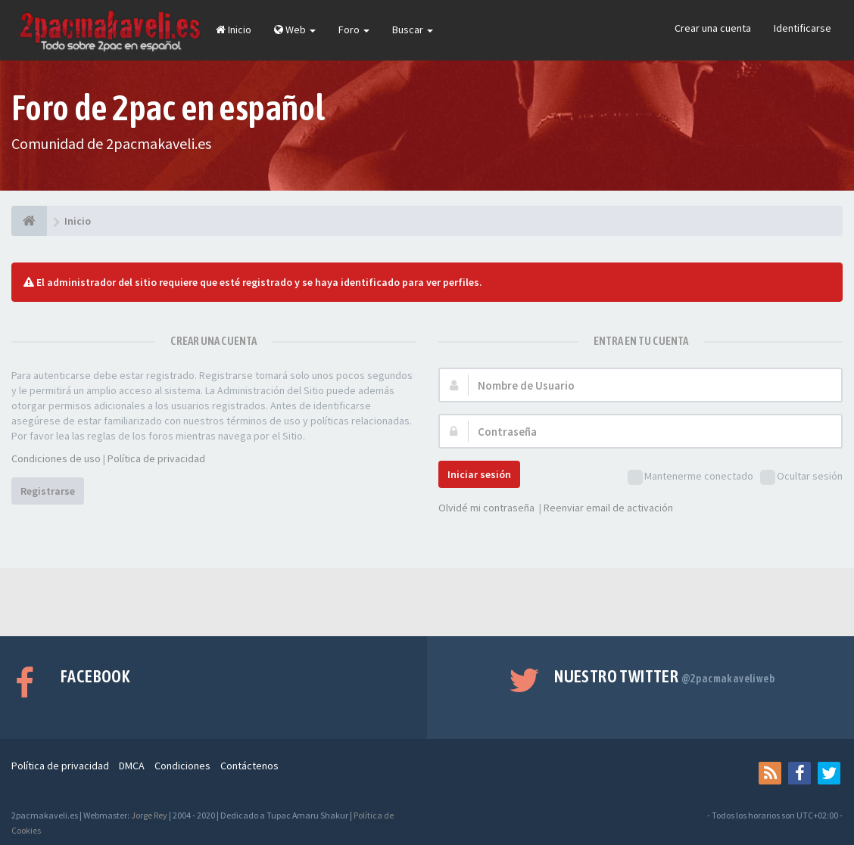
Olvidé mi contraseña (486, 507)
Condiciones (182, 765)
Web (295, 29)
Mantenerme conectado (690, 477)
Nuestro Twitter (664, 676)
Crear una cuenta (713, 28)
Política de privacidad (156, 458)
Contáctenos (249, 765)
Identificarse (802, 28)
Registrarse (47, 491)
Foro (353, 29)
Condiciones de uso (56, 458)
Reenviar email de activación (608, 507)
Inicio (233, 29)
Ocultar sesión (801, 477)
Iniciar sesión (479, 474)
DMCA (132, 765)
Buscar (412, 29)
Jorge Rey (149, 815)
